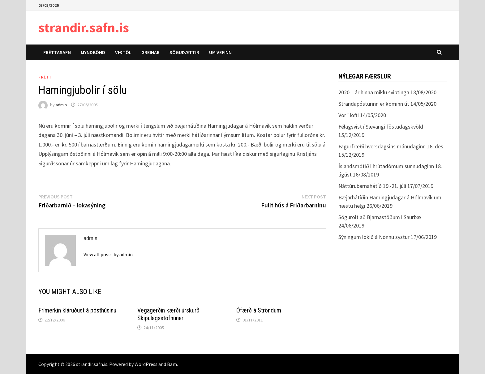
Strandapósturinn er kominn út (373, 103)
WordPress (146, 364)
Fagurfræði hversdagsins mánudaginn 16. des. (391, 146)
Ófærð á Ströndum (258, 310)
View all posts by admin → (111, 254)
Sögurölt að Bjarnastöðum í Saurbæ (379, 217)
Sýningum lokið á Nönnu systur (374, 236)
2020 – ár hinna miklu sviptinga (373, 92)
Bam (172, 364)
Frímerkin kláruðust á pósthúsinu (77, 310)
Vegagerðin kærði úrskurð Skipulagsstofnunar (168, 314)
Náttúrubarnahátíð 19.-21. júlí (372, 185)
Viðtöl (123, 52)
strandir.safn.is (83, 27)
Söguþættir (184, 52)
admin (61, 105)
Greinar (150, 52)
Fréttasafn (57, 52)
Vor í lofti (348, 115)
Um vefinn (220, 52)
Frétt (44, 77)
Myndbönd (93, 52)
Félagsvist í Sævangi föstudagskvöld (380, 126)
